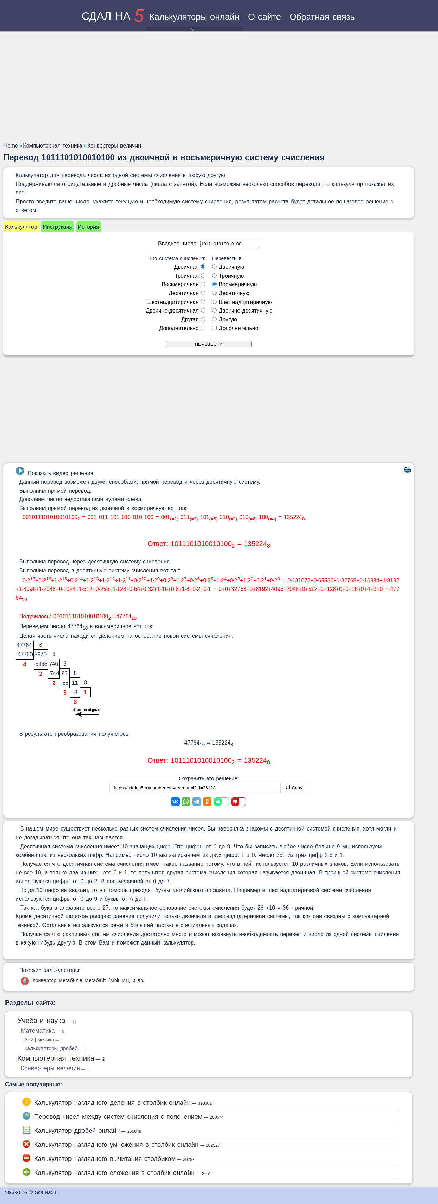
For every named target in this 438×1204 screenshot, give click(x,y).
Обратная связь (322, 17)
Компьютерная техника (61, 1058)
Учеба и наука (46, 1020)
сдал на (112, 16)
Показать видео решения (54, 471)
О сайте (264, 17)
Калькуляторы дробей (55, 1048)
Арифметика (43, 1039)
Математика (42, 1030)
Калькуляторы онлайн (194, 21)
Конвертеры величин (55, 1068)
